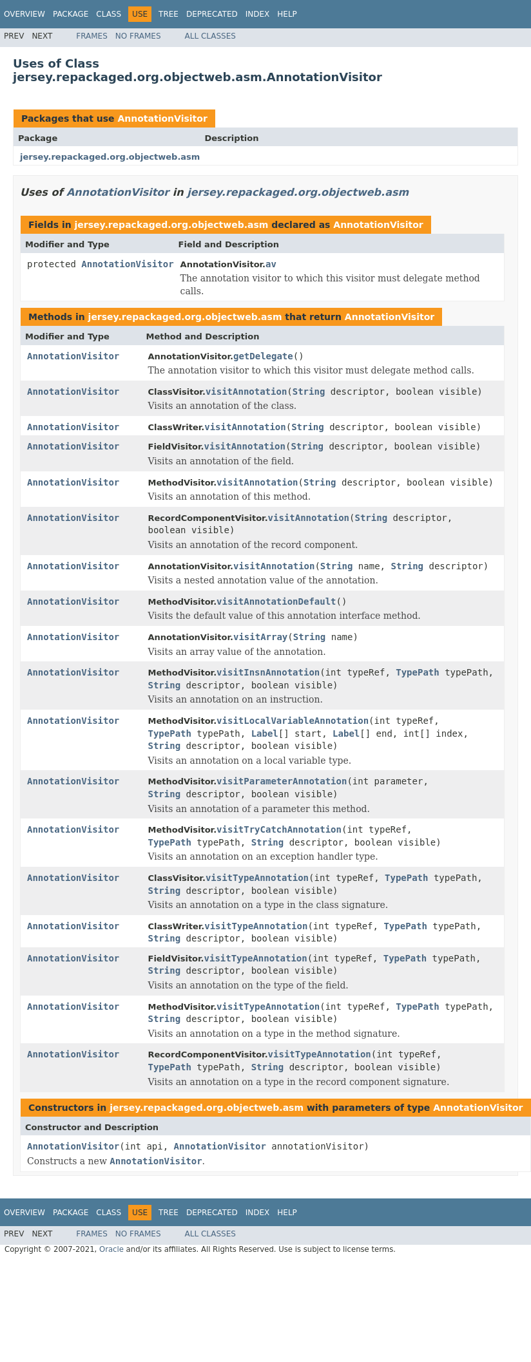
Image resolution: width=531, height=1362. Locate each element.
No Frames (138, 36)
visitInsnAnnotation (268, 672)
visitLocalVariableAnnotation (293, 720)
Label (264, 733)
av (271, 264)
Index (258, 14)
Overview (24, 14)
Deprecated (212, 14)
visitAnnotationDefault (276, 601)
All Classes (210, 36)
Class (108, 14)
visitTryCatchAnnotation (279, 829)
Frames (92, 36)
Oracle (111, 1249)
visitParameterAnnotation (282, 781)
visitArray (260, 637)
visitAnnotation (246, 391)
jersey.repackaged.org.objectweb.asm (110, 157)
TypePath (417, 672)
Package (70, 14)
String (309, 391)
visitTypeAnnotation (257, 878)
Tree (169, 14)
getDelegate (263, 356)
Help (287, 14)
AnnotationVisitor (162, 118)
